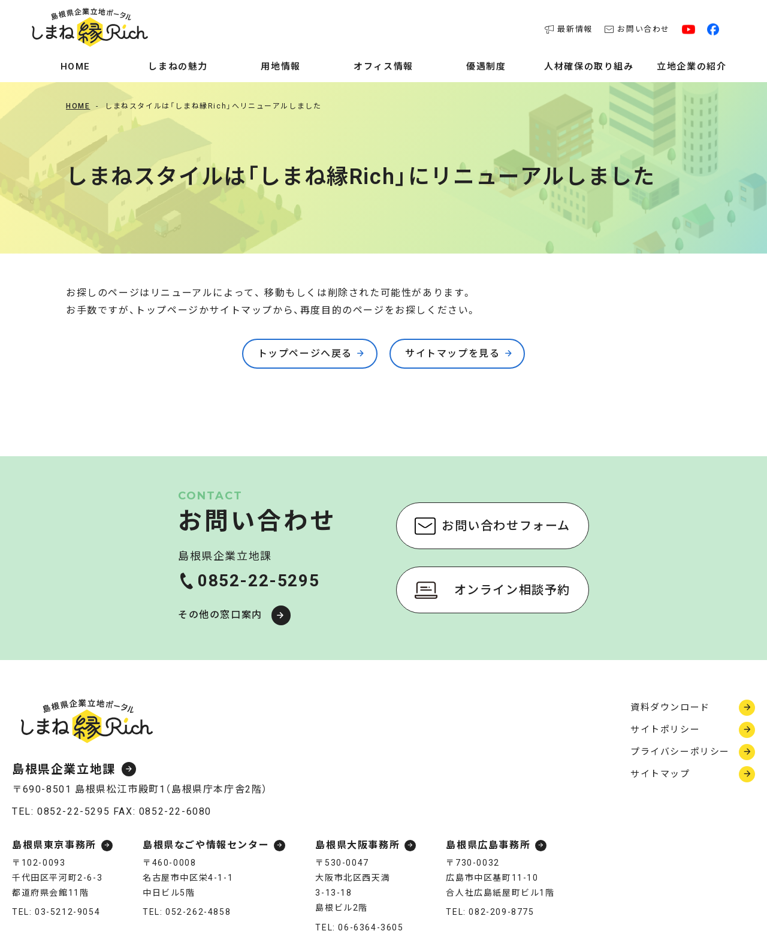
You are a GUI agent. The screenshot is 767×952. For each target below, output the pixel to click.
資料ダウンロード (670, 707)
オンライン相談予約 (512, 590)
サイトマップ (660, 774)
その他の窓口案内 (220, 614)
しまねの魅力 (178, 66)
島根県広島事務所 (488, 845)
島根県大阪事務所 (357, 845)
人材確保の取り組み (588, 66)
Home (75, 66)
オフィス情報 (383, 66)
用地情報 (280, 66)
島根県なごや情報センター (206, 845)
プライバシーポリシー (680, 751)
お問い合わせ (637, 29)
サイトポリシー (665, 729)
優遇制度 (486, 66)
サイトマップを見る (452, 353)
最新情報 (569, 29)
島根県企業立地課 (64, 769)
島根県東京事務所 (54, 845)
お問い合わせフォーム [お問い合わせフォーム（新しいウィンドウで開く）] (506, 526)
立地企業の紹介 (691, 66)
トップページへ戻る (305, 353)
